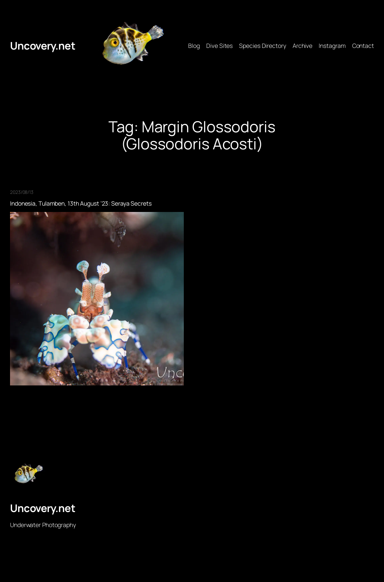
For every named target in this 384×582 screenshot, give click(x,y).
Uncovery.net (42, 46)
